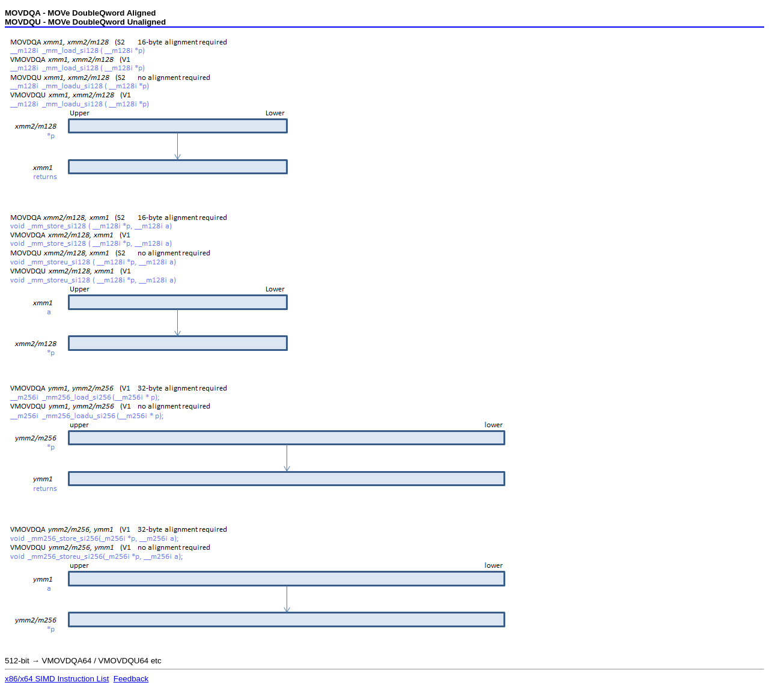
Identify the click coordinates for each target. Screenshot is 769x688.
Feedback (131, 678)
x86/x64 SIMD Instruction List (57, 678)
